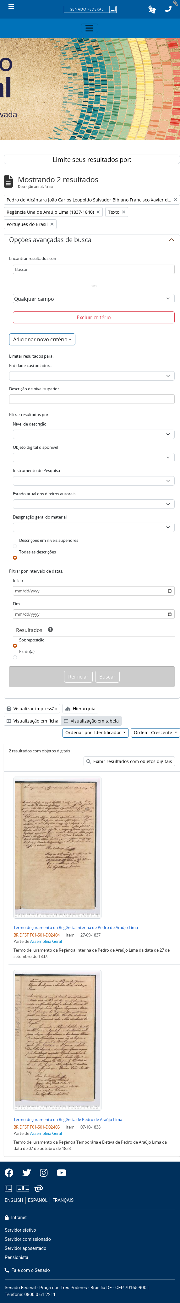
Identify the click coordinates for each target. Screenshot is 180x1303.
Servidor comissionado (28, 1239)
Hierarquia (80, 709)
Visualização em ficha (32, 721)
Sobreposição (32, 640)
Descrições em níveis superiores (48, 540)
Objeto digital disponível (35, 447)
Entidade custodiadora (30, 365)
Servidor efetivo (20, 1230)
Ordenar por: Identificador (93, 732)
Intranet (16, 1217)
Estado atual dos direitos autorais (44, 494)
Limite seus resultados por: (92, 159)
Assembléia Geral (46, 941)
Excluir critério (94, 317)
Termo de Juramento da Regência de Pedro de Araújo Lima (68, 1119)
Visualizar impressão (32, 709)
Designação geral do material (40, 517)
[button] (152, 9)
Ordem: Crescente (153, 732)
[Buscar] (94, 269)
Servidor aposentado (25, 1248)
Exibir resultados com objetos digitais (129, 761)
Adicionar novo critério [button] (40, 339)
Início (18, 580)
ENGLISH (14, 1200)
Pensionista (16, 1257)
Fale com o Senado (27, 1270)
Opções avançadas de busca (50, 241)
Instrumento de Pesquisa (36, 470)
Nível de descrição (29, 424)
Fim (16, 604)
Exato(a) (27, 651)
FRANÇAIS (63, 1200)
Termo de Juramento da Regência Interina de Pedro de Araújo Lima (76, 927)
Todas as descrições (37, 552)
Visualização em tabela (91, 721)
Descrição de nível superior (34, 389)
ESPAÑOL (37, 1200)
